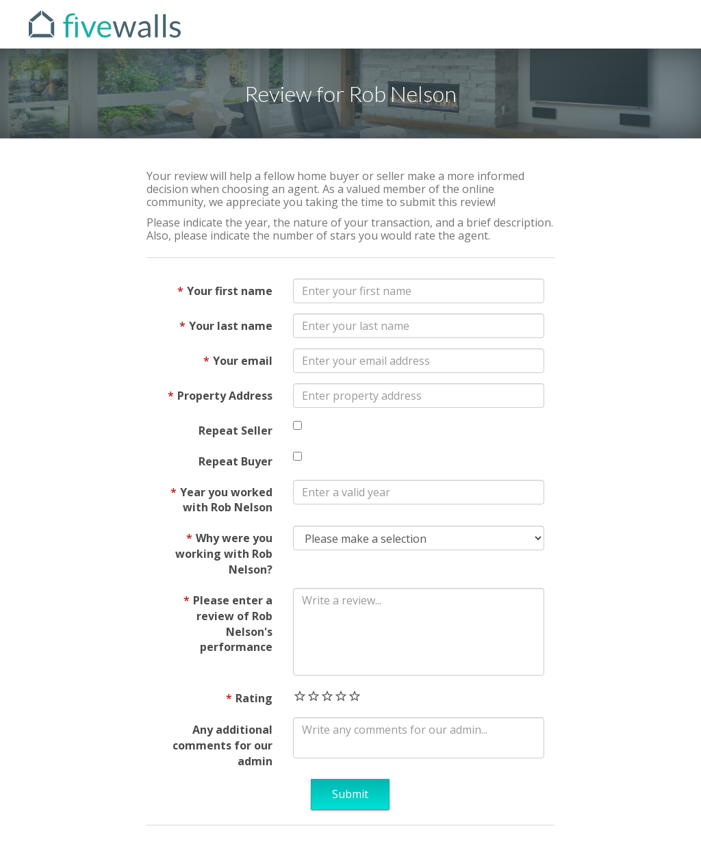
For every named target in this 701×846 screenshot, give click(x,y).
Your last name (230, 325)
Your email (242, 360)
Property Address (224, 395)
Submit (350, 794)
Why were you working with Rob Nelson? (223, 553)
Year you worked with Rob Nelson (226, 500)
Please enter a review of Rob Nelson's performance (232, 624)
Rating (253, 698)
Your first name (229, 290)
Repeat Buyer (235, 461)
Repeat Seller (235, 430)
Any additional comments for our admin (222, 745)
